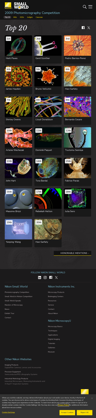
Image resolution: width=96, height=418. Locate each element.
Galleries (51, 347)
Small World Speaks (13, 301)
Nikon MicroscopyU (59, 321)
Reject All (84, 414)
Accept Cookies (67, 414)
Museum (51, 352)
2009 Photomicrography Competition (32, 13)
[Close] (92, 399)
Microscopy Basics (55, 326)
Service (51, 305)
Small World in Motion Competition (18, 296)
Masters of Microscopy (14, 305)
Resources (52, 301)
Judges (30, 17)
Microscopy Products (56, 292)
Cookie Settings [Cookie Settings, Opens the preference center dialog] (8, 414)
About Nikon (53, 313)
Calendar (39, 17)
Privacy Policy (63, 406)
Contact (8, 317)
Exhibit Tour (9, 313)
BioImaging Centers (55, 296)
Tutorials (51, 343)
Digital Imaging (54, 339)
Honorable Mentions (73, 253)
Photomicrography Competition (17, 292)
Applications (53, 335)
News (7, 309)
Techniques (52, 331)
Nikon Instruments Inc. (62, 286)
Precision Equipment (13, 372)
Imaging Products (11, 365)
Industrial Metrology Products (16, 378)
